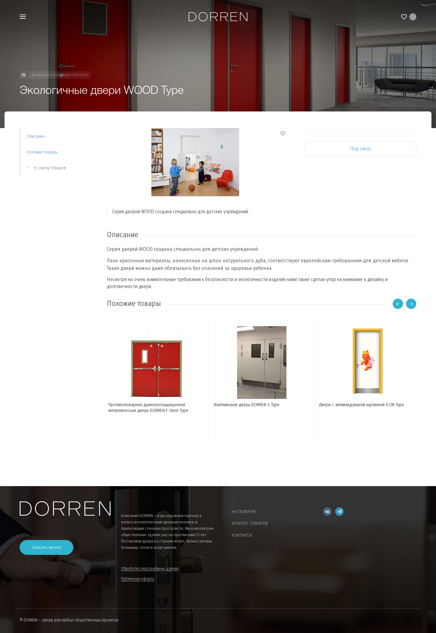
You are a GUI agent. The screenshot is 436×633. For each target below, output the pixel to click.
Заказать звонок (46, 547)
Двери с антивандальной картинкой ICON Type (361, 404)
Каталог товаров (250, 523)
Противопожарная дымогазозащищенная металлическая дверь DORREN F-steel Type (148, 407)
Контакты (242, 535)
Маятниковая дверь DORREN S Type (246, 404)
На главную (244, 511)
